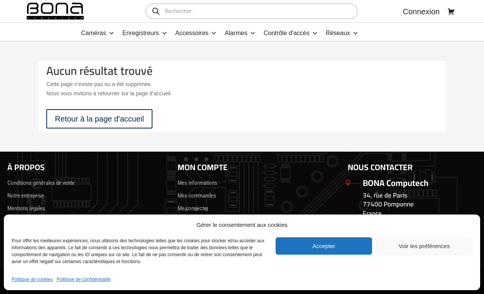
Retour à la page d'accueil (99, 119)
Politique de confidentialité (83, 279)
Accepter (323, 246)
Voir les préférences (424, 246)
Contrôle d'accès (291, 33)
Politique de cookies (32, 279)
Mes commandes (197, 195)
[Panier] (451, 11)
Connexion (421, 11)
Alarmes (240, 33)
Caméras (98, 33)
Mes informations (197, 182)
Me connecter (193, 208)
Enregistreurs (145, 33)
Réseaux (342, 33)
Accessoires (196, 33)
